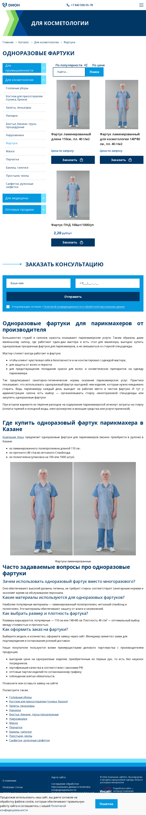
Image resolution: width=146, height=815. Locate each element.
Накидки (12, 115)
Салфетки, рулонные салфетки (19, 185)
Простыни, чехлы (17, 176)
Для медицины (16, 198)
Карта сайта (58, 777)
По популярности (71, 65)
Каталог (23, 42)
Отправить (73, 297)
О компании (9, 780)
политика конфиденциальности (70, 788)
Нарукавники (15, 135)
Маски (10, 151)
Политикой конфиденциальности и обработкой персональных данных (84, 306)
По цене (98, 65)
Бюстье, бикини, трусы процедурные (21, 125)
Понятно (106, 804)
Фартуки (11, 143)
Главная (8, 42)
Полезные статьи (13, 787)
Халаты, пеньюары (18, 107)
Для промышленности (19, 67)
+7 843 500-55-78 (82, 5)
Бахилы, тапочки (17, 167)
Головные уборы (17, 88)
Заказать (72, 160)
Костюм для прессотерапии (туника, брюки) (24, 97)
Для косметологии (46, 42)
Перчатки (12, 159)
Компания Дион (13, 437)
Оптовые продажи (19, 209)
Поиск (94, 72)
